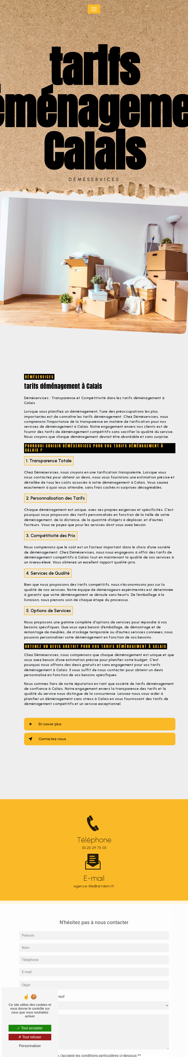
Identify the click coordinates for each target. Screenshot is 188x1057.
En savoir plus (44, 724)
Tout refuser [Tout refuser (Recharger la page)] (29, 1037)
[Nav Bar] (94, 9)
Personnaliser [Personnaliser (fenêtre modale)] (30, 1046)
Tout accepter (30, 1028)
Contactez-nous (46, 739)
